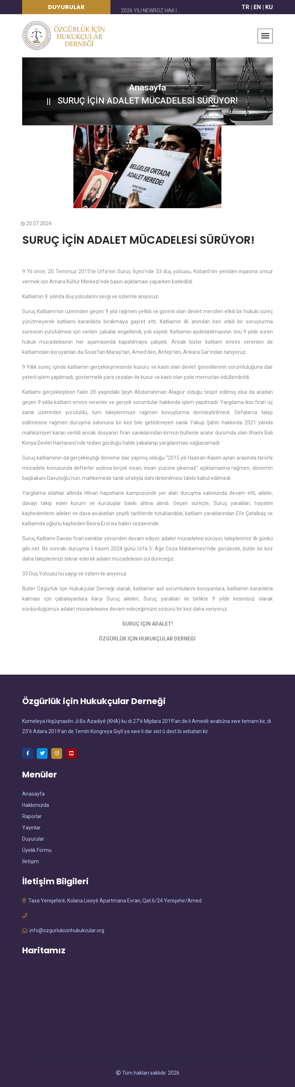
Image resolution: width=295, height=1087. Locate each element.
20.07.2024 (37, 223)
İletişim (30, 861)
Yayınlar (31, 828)
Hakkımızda (35, 805)
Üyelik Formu (37, 850)
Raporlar (32, 816)
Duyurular (33, 839)
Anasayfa (147, 87)
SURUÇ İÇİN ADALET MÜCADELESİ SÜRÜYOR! (138, 240)
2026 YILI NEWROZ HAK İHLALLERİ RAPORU (171, 10)
